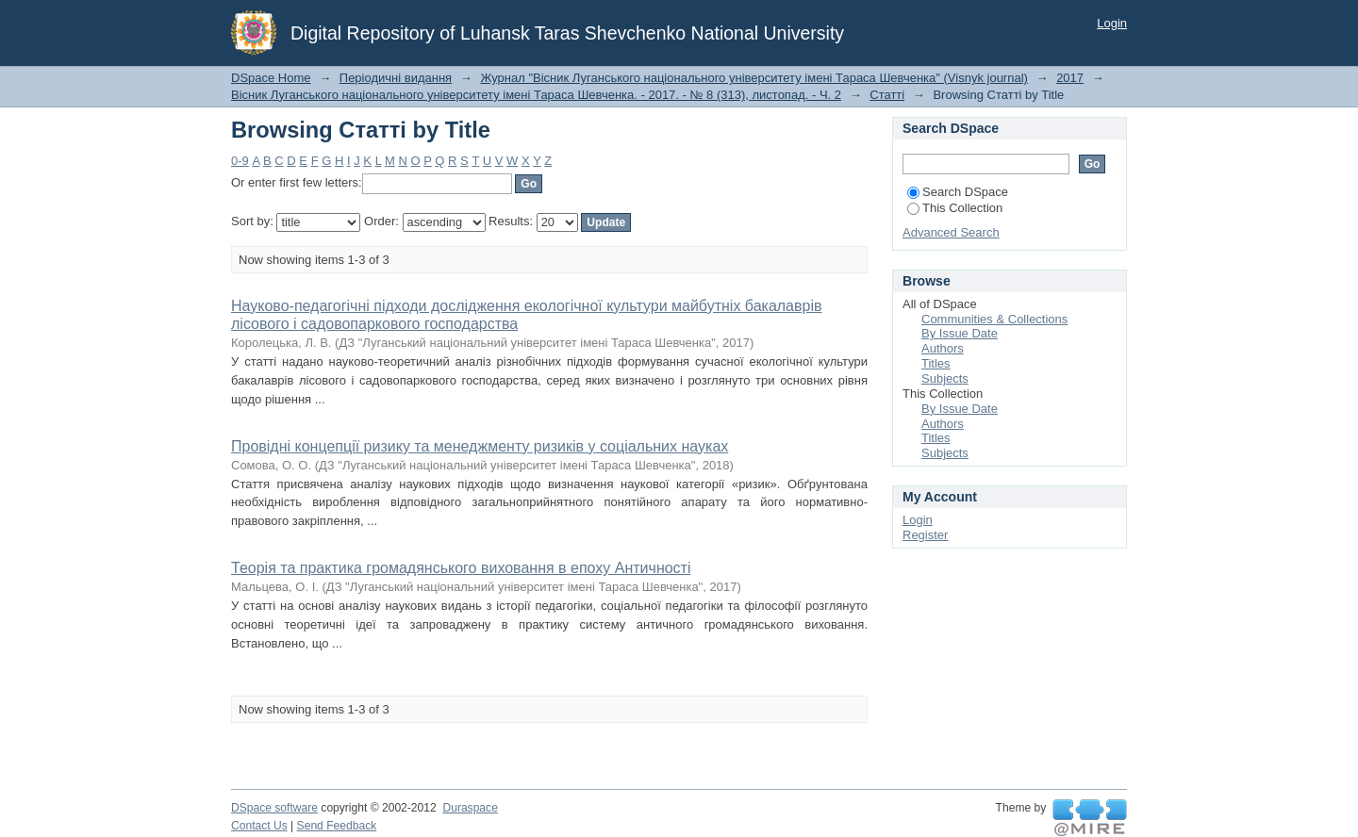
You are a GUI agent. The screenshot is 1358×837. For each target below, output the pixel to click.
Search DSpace (957, 192)
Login (1112, 23)
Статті (886, 95)
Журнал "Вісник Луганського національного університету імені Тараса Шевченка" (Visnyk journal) (754, 78)
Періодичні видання (396, 78)
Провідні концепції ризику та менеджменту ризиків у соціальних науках (479, 446)
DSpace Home (271, 78)
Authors (942, 348)
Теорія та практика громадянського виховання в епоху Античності (461, 568)
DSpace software (274, 807)
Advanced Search (951, 232)
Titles (936, 363)
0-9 (240, 161)
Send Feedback (337, 825)
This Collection (954, 208)
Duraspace (469, 807)
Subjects (945, 378)
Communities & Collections (994, 319)
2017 (1070, 78)
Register (925, 535)
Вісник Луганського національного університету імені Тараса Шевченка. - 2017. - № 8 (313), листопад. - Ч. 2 (536, 95)
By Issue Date (959, 333)
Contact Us (259, 825)
